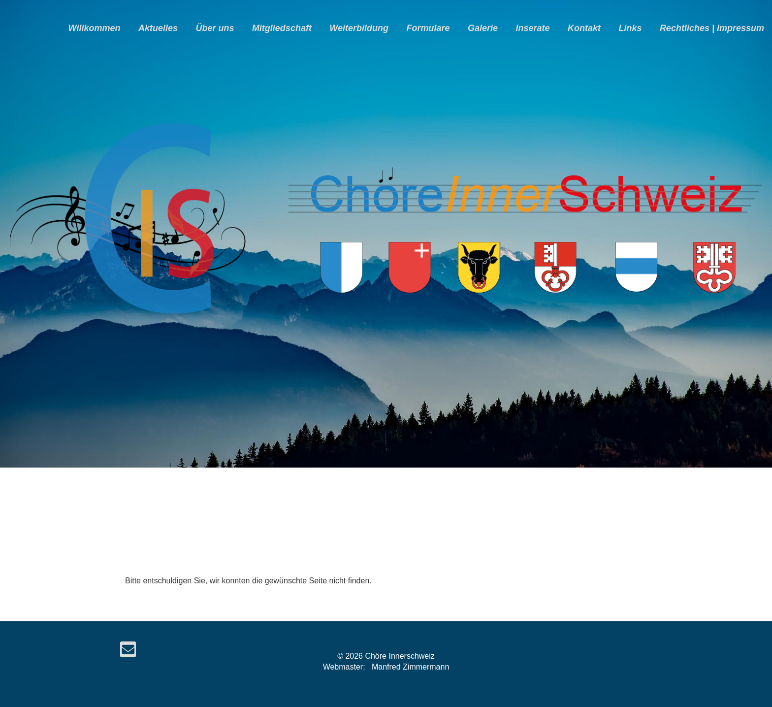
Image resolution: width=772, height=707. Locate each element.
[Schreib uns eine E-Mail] (128, 652)
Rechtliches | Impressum (712, 28)
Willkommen (94, 28)
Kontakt (584, 28)
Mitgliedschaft (282, 28)
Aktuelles (158, 28)
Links (630, 28)
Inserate (532, 28)
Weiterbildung (358, 28)
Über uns (214, 28)
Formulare (428, 28)
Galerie (483, 28)
